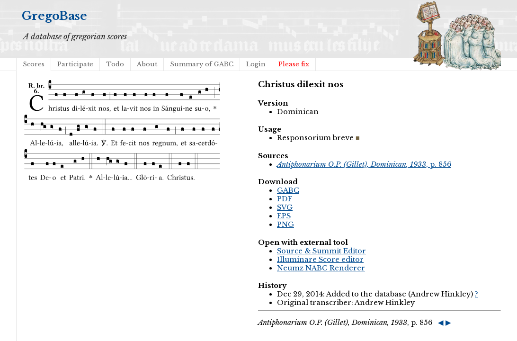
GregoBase (54, 16)
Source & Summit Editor (321, 251)
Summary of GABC (201, 64)
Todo (115, 64)
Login (256, 64)
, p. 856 (364, 164)
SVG (285, 207)
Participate (75, 64)
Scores (34, 64)
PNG (285, 224)
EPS (284, 216)
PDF (285, 199)
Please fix (293, 64)
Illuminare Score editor (320, 259)
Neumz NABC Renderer (321, 268)
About (147, 64)
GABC (288, 190)
